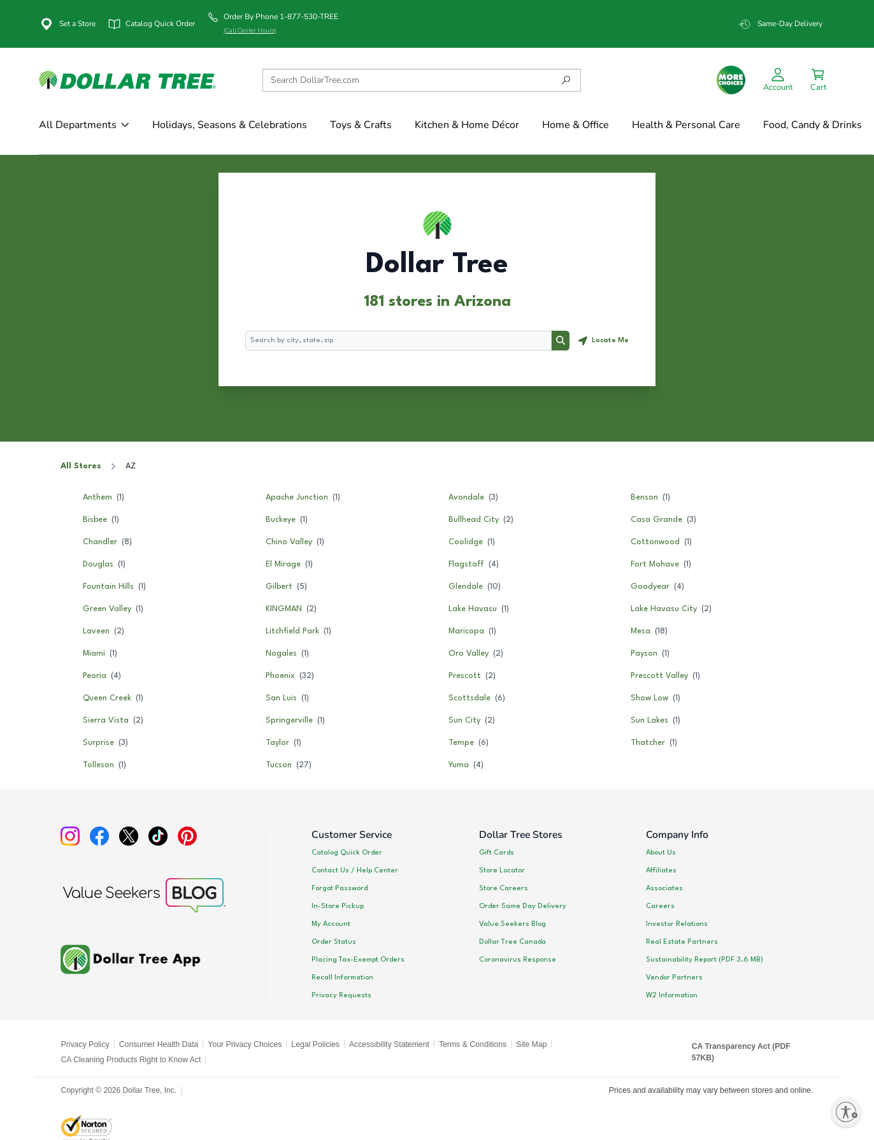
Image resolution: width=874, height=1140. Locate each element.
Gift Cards (496, 852)
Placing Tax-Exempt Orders (358, 959)
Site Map (531, 1044)
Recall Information (342, 977)
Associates (664, 888)
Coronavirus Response (517, 959)
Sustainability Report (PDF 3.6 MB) (704, 959)
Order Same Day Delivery (522, 906)
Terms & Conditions (472, 1044)
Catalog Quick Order (347, 852)
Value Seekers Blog (512, 924)
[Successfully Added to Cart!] (818, 80)
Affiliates (661, 870)
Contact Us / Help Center (355, 870)
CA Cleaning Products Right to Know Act (131, 1059)
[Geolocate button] (603, 341)
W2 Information (672, 995)
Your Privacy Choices (245, 1044)
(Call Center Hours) (250, 30)
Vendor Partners (674, 977)
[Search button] (561, 341)
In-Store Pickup (338, 906)
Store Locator (502, 870)
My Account (331, 924)
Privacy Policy (85, 1044)
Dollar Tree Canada (512, 942)
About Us (661, 852)
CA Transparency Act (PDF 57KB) (741, 1052)
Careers (660, 906)
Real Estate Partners (682, 942)
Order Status (334, 942)
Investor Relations (677, 924)
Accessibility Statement (389, 1044)
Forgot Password (340, 888)
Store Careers (503, 888)
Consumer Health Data (159, 1044)
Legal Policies (315, 1044)
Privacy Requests (341, 995)
